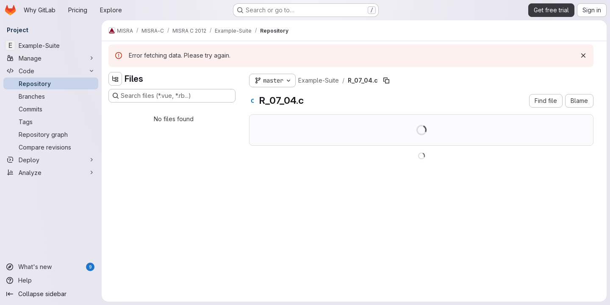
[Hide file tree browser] (115, 79)
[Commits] (50, 109)
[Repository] (50, 83)
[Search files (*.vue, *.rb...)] (172, 96)
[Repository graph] (50, 134)
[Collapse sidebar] (50, 294)
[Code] (50, 71)
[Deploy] (50, 160)
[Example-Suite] (50, 45)
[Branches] (50, 96)
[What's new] (50, 267)
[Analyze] (50, 172)
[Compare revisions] (50, 147)
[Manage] (50, 58)
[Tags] (50, 122)
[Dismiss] (583, 55)
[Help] (50, 280)
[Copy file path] (386, 80)
